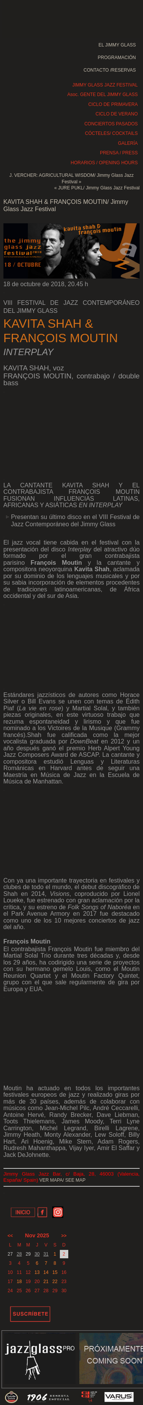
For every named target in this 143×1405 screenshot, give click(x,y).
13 (36, 1272)
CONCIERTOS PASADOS (111, 124)
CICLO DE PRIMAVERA (113, 104)
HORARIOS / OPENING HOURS (104, 162)
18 (19, 1281)
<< (10, 1235)
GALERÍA (128, 143)
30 (36, 1254)
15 (54, 1272)
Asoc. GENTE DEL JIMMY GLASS (102, 94)
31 (45, 1254)
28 (19, 1254)
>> (64, 1235)
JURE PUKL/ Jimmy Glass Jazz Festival (99, 188)
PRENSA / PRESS (119, 152)
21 (45, 1281)
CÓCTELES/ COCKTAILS (111, 133)
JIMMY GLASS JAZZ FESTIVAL (105, 85)
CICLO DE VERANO (117, 114)
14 (45, 1272)
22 (54, 1281)
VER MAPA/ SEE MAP (62, 1180)
